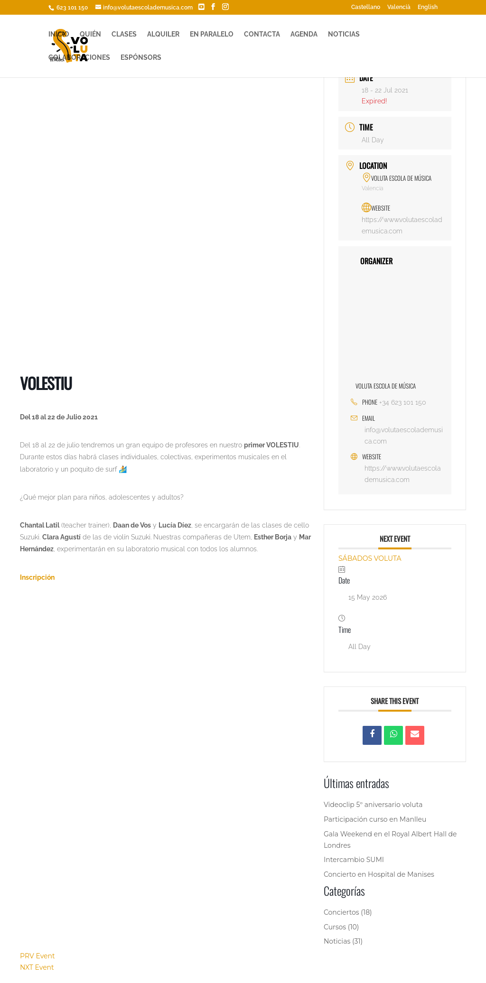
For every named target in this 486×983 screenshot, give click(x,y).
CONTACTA (262, 34)
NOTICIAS (344, 34)
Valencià (399, 7)
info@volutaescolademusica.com (403, 435)
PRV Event (37, 956)
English (428, 7)
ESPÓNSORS (141, 57)
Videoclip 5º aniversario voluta (373, 804)
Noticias (337, 941)
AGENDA (304, 34)
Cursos (335, 927)
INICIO (58, 34)
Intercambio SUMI (354, 859)
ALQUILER (163, 34)
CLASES (124, 34)
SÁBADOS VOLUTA (370, 558)
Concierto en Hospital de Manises (379, 874)
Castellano (365, 7)
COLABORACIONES (79, 57)
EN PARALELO (212, 34)
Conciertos (341, 912)
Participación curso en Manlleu (375, 819)
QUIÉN (90, 34)
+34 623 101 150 (402, 402)
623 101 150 (71, 7)
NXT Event (37, 967)
